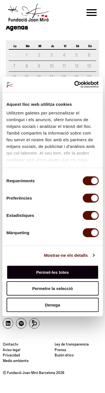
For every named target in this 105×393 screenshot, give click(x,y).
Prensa (60, 350)
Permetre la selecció (52, 288)
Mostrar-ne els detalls (66, 255)
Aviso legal (11, 350)
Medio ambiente (16, 361)
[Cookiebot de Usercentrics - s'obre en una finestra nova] (75, 84)
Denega (52, 304)
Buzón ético (64, 355)
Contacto (10, 344)
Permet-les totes (52, 272)
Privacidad (11, 355)
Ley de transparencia (72, 344)
